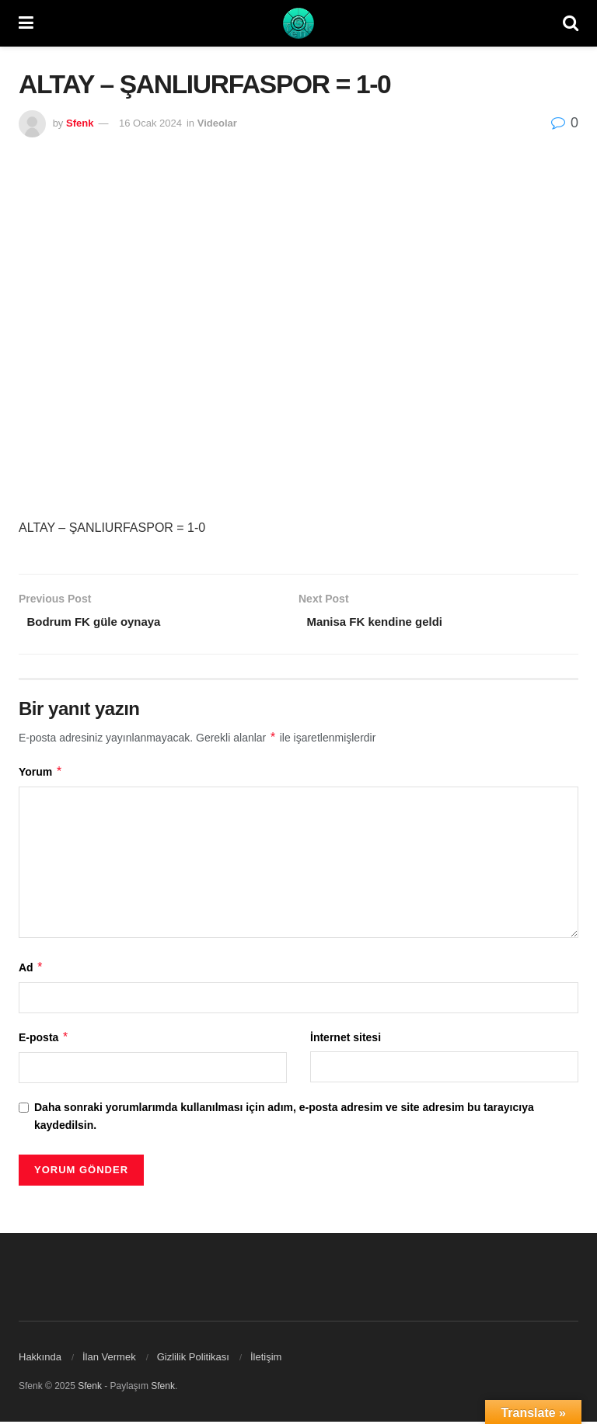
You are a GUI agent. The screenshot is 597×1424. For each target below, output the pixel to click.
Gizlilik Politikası (193, 1359)
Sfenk (79, 123)
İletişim (265, 1359)
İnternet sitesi (345, 1039)
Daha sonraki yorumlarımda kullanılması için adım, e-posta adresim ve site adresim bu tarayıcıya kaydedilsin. (284, 1119)
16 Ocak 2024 (150, 123)
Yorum (41, 774)
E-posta (44, 1039)
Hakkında (40, 1359)
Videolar (217, 123)
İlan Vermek (109, 1359)
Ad (31, 969)
